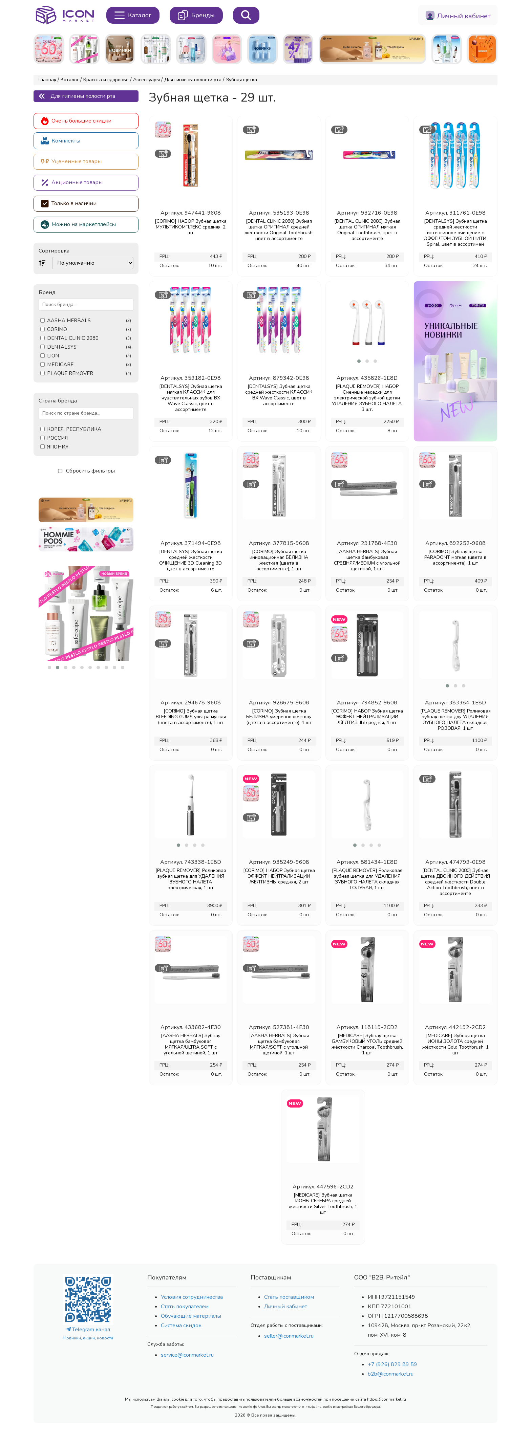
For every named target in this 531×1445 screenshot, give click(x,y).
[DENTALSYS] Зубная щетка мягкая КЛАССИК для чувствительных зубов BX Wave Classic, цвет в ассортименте (190, 398)
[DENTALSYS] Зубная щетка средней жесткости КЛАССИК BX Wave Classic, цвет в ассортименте (279, 395)
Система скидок (181, 1325)
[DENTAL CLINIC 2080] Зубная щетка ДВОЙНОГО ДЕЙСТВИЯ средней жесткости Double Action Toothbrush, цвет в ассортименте (455, 882)
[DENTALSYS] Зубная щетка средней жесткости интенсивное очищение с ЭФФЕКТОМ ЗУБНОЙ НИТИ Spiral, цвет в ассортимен (455, 232)
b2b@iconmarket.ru (390, 1374)
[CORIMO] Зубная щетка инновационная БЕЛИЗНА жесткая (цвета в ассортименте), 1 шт (279, 560)
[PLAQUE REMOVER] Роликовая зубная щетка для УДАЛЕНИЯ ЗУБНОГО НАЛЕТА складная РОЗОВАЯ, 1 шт (455, 719)
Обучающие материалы (191, 1316)
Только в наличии (69, 203)
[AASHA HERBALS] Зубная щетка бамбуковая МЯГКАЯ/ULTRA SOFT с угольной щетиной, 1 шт (190, 1044)
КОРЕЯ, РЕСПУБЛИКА (74, 429)
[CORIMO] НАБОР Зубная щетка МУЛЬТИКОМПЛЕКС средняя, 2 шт (191, 227)
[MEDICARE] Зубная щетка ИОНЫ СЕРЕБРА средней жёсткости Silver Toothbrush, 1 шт (323, 1203)
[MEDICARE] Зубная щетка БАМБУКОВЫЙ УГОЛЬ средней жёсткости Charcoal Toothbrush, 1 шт (367, 1044)
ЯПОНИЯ (57, 447)
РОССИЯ (57, 438)
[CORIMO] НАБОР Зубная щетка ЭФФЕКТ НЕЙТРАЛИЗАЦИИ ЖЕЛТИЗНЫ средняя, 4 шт (367, 716)
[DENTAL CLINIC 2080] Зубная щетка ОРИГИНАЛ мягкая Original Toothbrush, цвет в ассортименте (367, 229)
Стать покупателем (185, 1306)
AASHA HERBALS (89, 321)
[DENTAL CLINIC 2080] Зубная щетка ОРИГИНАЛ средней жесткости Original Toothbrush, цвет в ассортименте (279, 229)
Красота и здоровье (106, 79)
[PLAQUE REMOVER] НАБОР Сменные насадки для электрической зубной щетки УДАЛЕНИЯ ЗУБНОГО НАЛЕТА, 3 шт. (367, 398)
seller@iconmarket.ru (289, 1336)
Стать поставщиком (289, 1297)
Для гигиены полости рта (192, 79)
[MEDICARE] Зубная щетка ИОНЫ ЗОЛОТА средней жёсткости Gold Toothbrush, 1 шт (455, 1044)
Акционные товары (72, 182)
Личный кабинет (285, 1306)
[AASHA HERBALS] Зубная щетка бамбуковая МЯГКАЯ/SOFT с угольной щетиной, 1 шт (279, 1044)
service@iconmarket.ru (187, 1355)
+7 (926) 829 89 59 (392, 1364)
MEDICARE (89, 365)
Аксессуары (146, 79)
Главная (47, 79)
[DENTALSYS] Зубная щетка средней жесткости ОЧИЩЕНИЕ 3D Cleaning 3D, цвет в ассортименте (190, 560)
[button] (49, 667)
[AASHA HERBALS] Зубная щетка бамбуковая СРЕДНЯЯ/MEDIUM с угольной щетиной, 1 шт (367, 560)
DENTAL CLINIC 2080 (89, 338)
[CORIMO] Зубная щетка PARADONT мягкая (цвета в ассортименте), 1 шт (455, 557)
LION (89, 356)
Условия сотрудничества (192, 1297)
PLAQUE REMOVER (89, 373)
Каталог (70, 79)
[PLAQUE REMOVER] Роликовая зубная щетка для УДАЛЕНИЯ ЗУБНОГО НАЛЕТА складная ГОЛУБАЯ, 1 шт (367, 879)
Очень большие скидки (76, 121)
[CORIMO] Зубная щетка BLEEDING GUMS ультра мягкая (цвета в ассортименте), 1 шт (191, 716)
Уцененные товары (71, 161)
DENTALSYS (89, 347)
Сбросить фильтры (86, 471)
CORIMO (89, 329)
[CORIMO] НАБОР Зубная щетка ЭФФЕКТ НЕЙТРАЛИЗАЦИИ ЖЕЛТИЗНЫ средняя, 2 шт (279, 876)
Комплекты (60, 140)
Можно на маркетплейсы (78, 224)
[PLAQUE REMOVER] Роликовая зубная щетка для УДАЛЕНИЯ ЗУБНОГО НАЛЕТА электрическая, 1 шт (190, 879)
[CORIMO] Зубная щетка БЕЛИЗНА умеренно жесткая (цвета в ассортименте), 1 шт (279, 716)
